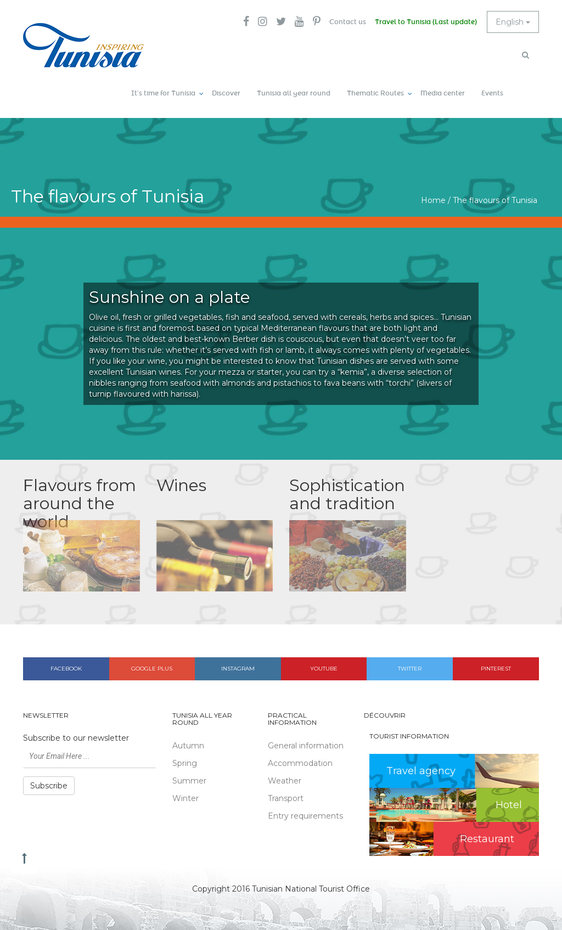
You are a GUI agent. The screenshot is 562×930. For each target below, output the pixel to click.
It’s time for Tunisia (163, 93)
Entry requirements (305, 816)
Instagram (238, 668)
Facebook (66, 668)
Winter (185, 798)
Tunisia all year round (293, 93)
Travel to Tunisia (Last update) (426, 22)
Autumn (188, 746)
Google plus (151, 668)
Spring (184, 763)
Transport (286, 798)
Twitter (410, 668)
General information (306, 746)
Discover (226, 93)
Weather (284, 781)
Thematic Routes (375, 93)
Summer (189, 781)
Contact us (347, 22)
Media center (442, 93)
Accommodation (300, 763)
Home (433, 200)
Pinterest (496, 668)
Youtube (324, 668)
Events (492, 93)
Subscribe (49, 786)
